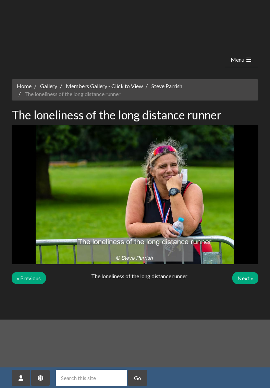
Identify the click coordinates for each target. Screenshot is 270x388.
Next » (245, 278)
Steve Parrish (166, 86)
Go (137, 378)
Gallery (48, 86)
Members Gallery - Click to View (104, 86)
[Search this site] (91, 378)
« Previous (29, 278)
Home (24, 86)
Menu (241, 59)
